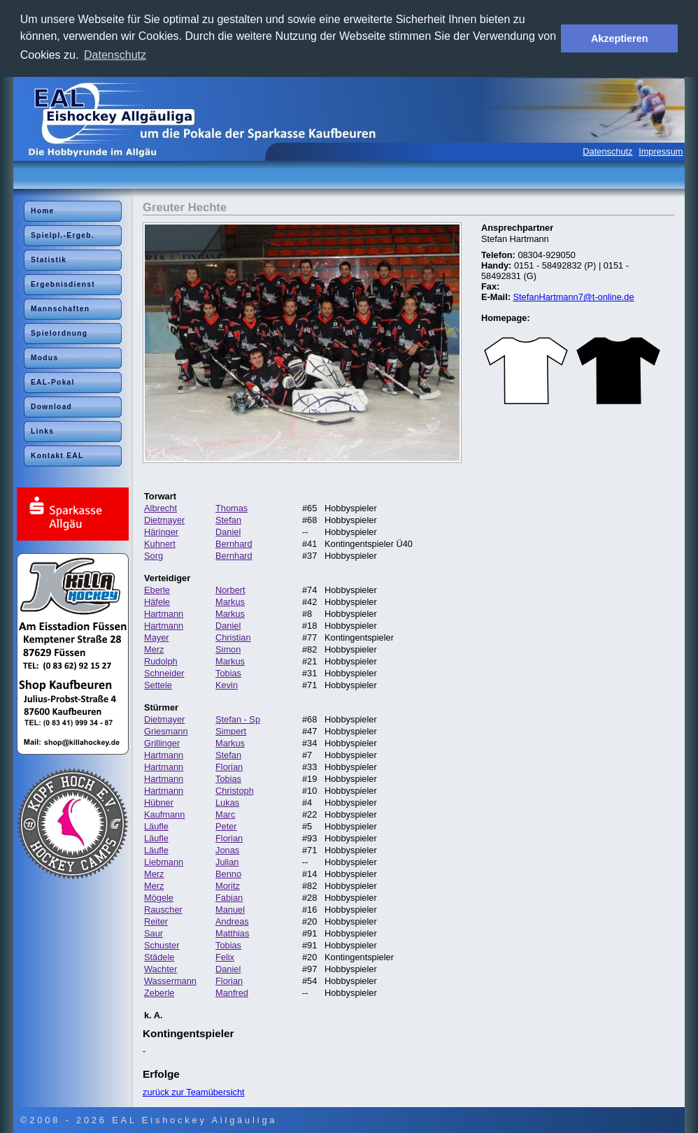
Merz (154, 649)
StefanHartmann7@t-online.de (573, 297)
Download (51, 407)
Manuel (230, 909)
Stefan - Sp (237, 719)
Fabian (229, 897)
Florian (229, 767)
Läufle (156, 826)
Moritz (227, 886)
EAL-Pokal (53, 382)
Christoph (234, 790)
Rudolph (161, 661)
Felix (224, 957)
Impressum (661, 151)
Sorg (153, 555)
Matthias (232, 933)
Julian (226, 862)
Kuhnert (160, 544)
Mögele (158, 897)
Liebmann (163, 862)
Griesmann (166, 731)
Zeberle (159, 993)
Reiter (156, 921)
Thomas (231, 508)
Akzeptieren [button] (619, 38)
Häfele (157, 602)
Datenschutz (607, 151)
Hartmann (163, 613)
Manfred (231, 993)
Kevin (226, 685)
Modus (44, 358)
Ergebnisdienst (63, 284)
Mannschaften (60, 309)
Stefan (228, 520)
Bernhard (233, 544)
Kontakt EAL (57, 455)
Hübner (158, 802)
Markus (230, 602)
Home (43, 211)
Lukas (227, 802)
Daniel (228, 532)
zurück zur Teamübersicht (194, 1092)
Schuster (162, 945)
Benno (228, 874)
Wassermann (170, 981)
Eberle (157, 590)
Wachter (160, 969)
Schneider (164, 673)
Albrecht (160, 508)
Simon (228, 649)
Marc (225, 814)
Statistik (48, 260)
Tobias (228, 673)
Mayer (156, 637)
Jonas (227, 850)
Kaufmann (164, 814)
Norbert (230, 590)
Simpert (230, 731)
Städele (159, 957)
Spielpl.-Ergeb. (62, 235)
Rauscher (163, 909)
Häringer (161, 532)
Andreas (232, 921)
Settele (158, 685)
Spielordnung (59, 333)
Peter (226, 826)
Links (42, 431)
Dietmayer (164, 520)
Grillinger (162, 743)
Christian (233, 637)
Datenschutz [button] (115, 55)
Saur (153, 933)
